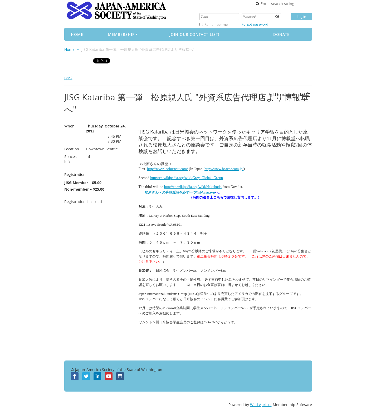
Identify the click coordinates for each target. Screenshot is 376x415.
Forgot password (255, 24)
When (69, 126)
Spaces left (70, 159)
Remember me (216, 24)
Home (69, 49)
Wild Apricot (261, 404)
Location (71, 148)
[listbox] (290, 94)
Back (68, 77)
